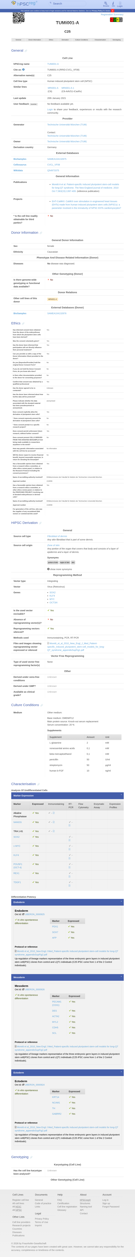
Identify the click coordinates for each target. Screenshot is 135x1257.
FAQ (59, 1200)
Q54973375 (53, 171)
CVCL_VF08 (53, 165)
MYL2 (55, 1022)
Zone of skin (53, 546)
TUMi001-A (53, 64)
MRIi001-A (53, 88)
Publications (18, 1236)
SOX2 (53, 593)
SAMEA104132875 (56, 159)
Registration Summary (112, 14)
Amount (90, 738)
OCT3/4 (53, 603)
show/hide (33, 105)
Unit (107, 738)
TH (53, 1109)
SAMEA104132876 (56, 314)
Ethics (51, 41)
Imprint (38, 1226)
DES (54, 1011)
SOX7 (55, 933)
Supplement (56, 738)
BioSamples (20, 159)
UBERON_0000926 (35, 990)
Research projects (21, 1226)
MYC (52, 600)
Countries (17, 1229)
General (18, 41)
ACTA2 (55, 1017)
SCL (54, 1034)
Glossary (61, 1210)
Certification (63, 1204)
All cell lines (18, 1204)
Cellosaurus (20, 165)
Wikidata (18, 171)
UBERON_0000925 (35, 915)
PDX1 (55, 927)
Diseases (17, 1233)
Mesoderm (19, 978)
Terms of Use (41, 1223)
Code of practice (43, 1204)
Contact (84, 1214)
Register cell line (20, 1200)
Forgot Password (110, 1207)
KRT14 (55, 1098)
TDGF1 (17, 883)
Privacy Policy (97, 11)
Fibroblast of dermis (57, 537)
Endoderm (19, 903)
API (82, 1210)
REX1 (16, 874)
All (16, 1207)
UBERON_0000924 (35, 1085)
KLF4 (52, 596)
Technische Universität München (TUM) (67, 125)
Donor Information (35, 41)
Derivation (65, 41)
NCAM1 (56, 1103)
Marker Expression (24, 796)
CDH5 (55, 1028)
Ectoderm (19, 1073)
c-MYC (17, 847)
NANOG (18, 823)
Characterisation (100, 41)
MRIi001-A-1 (67, 88)
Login (120, 4)
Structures (85, 1204)
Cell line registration (67, 1207)
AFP (54, 938)
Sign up (106, 1204)
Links (37, 1207)
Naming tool (86, 1207)
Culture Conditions (81, 41)
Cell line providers (21, 1223)
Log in (105, 1200)
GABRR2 (56, 1114)
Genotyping (116, 41)
